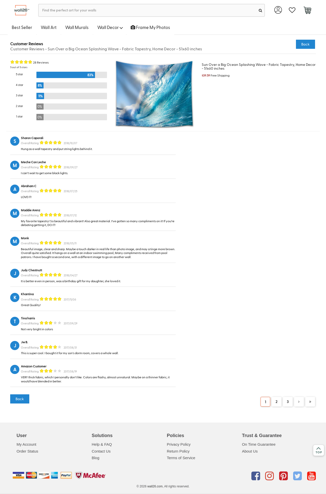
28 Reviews (41, 62)
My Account (26, 444)
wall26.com (154, 486)
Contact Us (101, 451)
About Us (250, 451)
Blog (95, 458)
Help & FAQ (102, 444)
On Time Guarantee (259, 444)
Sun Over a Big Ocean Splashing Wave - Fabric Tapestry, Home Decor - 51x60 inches (259, 66)
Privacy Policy (179, 444)
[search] (260, 10)
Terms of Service (181, 458)
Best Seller (22, 27)
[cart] (307, 11)
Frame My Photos (150, 27)
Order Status (27, 451)
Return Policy (178, 451)
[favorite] (292, 10)
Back (305, 44)
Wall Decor (110, 27)
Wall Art (49, 27)
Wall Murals (77, 27)
